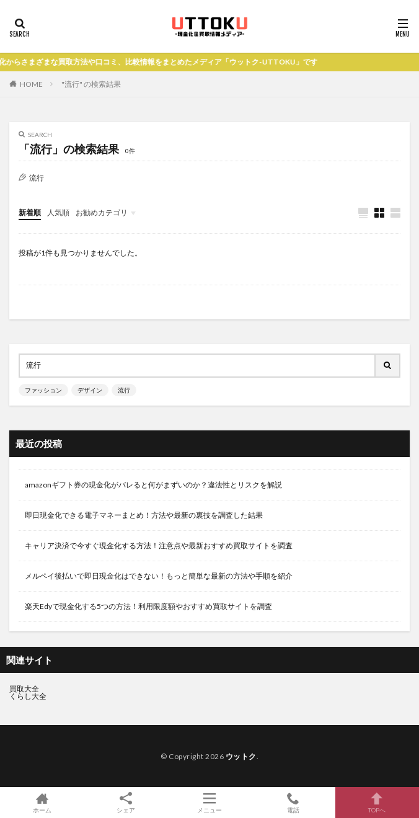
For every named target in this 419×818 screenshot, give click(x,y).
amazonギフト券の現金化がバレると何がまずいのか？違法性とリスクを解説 (153, 484)
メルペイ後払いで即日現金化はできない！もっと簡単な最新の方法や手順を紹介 (159, 575)
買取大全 (24, 688)
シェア (125, 803)
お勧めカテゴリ (102, 212)
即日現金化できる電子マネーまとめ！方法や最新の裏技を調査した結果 (144, 515)
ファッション (43, 390)
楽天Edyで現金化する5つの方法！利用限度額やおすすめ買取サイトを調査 (148, 606)
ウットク (241, 756)
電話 (293, 802)
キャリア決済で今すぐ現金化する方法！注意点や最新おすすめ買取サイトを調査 (159, 545)
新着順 (30, 212)
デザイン (89, 390)
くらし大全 (27, 696)
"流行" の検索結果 (91, 84)
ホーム (42, 802)
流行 (124, 390)
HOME (31, 84)
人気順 (58, 212)
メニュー (209, 802)
